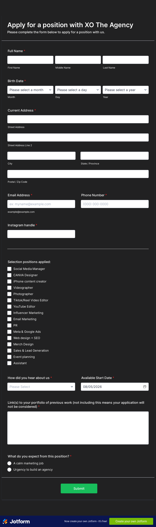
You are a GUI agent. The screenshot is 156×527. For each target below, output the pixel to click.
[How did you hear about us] (41, 387)
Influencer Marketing (28, 313)
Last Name (109, 67)
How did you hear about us (30, 378)
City (10, 163)
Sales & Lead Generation (31, 350)
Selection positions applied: (29, 262)
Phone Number (94, 195)
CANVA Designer (25, 275)
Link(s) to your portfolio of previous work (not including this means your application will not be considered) (76, 404)
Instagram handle (22, 225)
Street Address (16, 127)
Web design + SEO (26, 338)
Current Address (22, 110)
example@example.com (21, 211)
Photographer (23, 294)
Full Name (16, 51)
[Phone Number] (115, 204)
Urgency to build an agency (33, 469)
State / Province (90, 163)
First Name (14, 67)
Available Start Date (97, 378)
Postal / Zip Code (17, 181)
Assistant (20, 363)
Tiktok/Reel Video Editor (30, 300)
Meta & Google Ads (27, 332)
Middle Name (62, 67)
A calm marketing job (28, 463)
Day (57, 97)
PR (15, 325)
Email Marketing (24, 319)
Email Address (20, 195)
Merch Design (23, 344)
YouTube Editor (24, 306)
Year (105, 97)
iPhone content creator (30, 281)
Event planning (24, 357)
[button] (145, 387)
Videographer (23, 288)
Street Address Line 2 (20, 145)
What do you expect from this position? (40, 456)
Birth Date (17, 81)
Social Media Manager (29, 269)
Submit (79, 488)
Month (11, 97)
